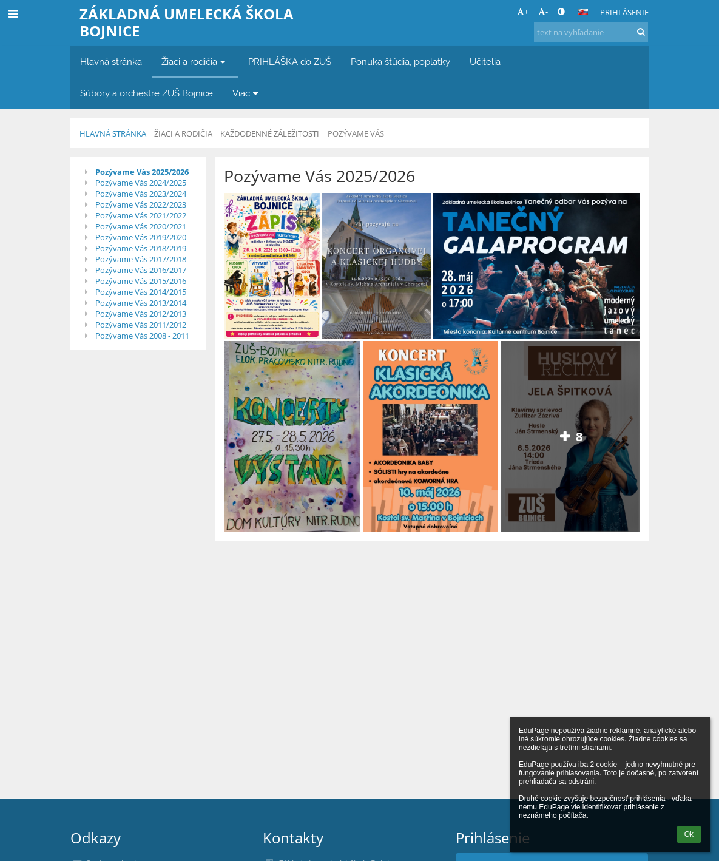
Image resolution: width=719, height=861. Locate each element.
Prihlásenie (624, 12)
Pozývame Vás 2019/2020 (140, 237)
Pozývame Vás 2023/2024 (140, 193)
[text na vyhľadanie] (591, 32)
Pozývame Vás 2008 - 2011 (142, 335)
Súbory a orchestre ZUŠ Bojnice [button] (146, 93)
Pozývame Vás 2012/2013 (140, 313)
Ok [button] (689, 834)
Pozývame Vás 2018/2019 (140, 248)
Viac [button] (247, 93)
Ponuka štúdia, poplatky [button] (400, 61)
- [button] (543, 11)
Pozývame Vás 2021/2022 (140, 215)
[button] (583, 12)
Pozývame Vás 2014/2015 (140, 291)
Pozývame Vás (356, 133)
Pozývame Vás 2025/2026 (142, 171)
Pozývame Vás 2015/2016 (140, 280)
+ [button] (522, 11)
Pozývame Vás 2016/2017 (140, 270)
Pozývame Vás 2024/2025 (140, 182)
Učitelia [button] (485, 61)
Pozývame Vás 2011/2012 (140, 324)
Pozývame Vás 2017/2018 (140, 259)
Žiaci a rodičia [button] (195, 61)
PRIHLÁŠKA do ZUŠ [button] (289, 61)
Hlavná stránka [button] (111, 61)
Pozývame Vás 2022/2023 (140, 204)
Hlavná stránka (112, 133)
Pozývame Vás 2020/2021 (140, 226)
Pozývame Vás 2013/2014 (140, 302)
